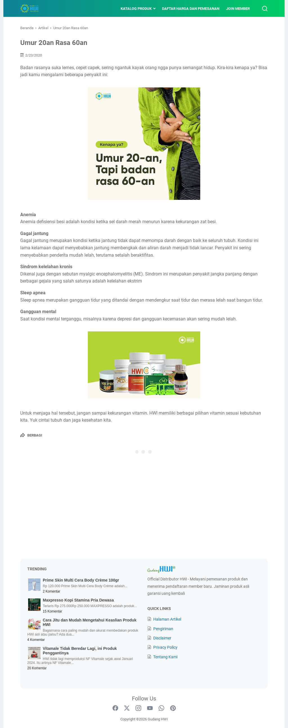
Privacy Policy (165, 647)
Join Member (238, 8)
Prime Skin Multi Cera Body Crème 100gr (81, 580)
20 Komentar (37, 668)
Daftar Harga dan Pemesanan (190, 8)
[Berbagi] (31, 435)
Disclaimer (162, 638)
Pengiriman (163, 629)
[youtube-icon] (150, 708)
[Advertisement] (144, 511)
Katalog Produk (136, 8)
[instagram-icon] (138, 708)
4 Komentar (36, 640)
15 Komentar (52, 611)
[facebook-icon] (115, 708)
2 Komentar (51, 591)
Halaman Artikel (167, 619)
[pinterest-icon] (173, 708)
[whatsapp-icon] (161, 708)
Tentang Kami (165, 657)
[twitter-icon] (127, 708)
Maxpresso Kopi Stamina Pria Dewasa (78, 600)
